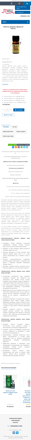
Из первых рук (20, 12)
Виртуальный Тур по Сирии (22, 7)
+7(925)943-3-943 (25, 16)
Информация (15, 420)
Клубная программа (15, 418)
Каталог (15, 422)
